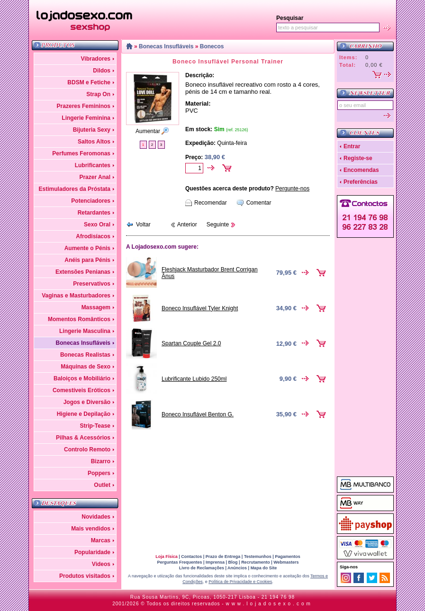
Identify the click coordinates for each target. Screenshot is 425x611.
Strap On (98, 94)
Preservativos (91, 283)
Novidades (95, 516)
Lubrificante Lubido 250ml (194, 379)
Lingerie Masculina (84, 331)
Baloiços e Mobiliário (82, 378)
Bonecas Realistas (85, 354)
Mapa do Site (264, 568)
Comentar (258, 202)
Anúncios (237, 568)
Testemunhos (257, 556)
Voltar (143, 224)
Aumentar (148, 131)
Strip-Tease (95, 425)
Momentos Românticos (79, 319)
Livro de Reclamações (201, 568)
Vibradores (95, 58)
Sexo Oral (97, 224)
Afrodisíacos (93, 236)
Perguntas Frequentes (179, 562)
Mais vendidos (90, 528)
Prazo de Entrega (223, 556)
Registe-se (358, 158)
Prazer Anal (94, 177)
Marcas (100, 540)
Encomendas (361, 170)
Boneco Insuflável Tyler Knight (200, 308)
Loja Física (166, 556)
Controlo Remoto (87, 449)
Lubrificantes (92, 165)
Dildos (101, 70)
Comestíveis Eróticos (81, 390)
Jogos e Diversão (86, 402)
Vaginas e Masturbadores (76, 295)
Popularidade (92, 552)
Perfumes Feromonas (81, 153)
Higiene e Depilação (83, 414)
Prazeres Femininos (83, 106)
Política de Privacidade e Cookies (240, 581)
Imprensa (215, 562)
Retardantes (94, 212)
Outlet (102, 485)
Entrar (352, 146)
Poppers (99, 473)
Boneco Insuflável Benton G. (198, 414)
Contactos (191, 556)
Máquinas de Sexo (85, 366)
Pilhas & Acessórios (83, 437)
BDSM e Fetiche (88, 82)
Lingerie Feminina (86, 118)
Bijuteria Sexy (91, 129)
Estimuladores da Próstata (74, 189)
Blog (233, 562)
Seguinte (218, 224)
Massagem (95, 307)
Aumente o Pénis (87, 248)
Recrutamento (255, 562)
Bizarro (100, 461)
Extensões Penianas (82, 272)
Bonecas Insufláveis (83, 343)
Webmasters (285, 562)
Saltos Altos (94, 141)
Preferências (361, 182)
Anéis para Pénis (87, 260)
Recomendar (210, 202)
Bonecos (212, 46)
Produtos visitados (84, 576)
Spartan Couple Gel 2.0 (191, 343)
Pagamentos (287, 556)
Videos (101, 564)
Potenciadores (90, 201)
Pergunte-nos (292, 188)
